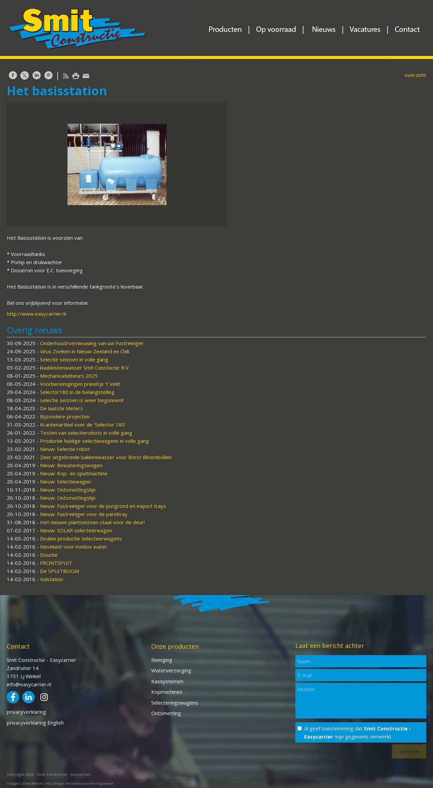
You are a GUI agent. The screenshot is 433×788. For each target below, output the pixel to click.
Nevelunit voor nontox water (73, 546)
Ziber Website (33, 783)
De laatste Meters (61, 408)
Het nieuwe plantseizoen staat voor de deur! (92, 522)
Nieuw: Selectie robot (65, 449)
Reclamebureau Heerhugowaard (89, 783)
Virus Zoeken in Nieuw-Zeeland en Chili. (85, 351)
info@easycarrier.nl (29, 684)
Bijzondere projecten (65, 416)
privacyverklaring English (35, 722)
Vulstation (51, 579)
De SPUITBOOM (59, 571)
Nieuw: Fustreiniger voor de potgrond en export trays (103, 506)
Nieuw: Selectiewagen (65, 481)
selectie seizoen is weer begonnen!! (81, 400)
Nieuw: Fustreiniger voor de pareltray (83, 514)
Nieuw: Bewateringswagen (71, 465)
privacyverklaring (26, 711)
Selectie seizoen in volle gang (74, 359)
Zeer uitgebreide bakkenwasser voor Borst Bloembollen (106, 457)
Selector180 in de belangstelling (77, 392)
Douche (49, 554)
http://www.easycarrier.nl (36, 313)
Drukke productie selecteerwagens (81, 538)
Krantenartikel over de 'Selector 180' (83, 424)
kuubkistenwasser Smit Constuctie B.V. (85, 367)
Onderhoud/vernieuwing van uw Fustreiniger (92, 343)
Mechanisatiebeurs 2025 (69, 375)
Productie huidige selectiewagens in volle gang (94, 440)
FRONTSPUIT (56, 562)
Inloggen (13, 783)
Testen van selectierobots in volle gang (86, 432)
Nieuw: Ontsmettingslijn (68, 489)
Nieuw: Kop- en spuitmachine (73, 473)
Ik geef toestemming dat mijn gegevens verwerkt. (357, 732)
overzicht (415, 75)
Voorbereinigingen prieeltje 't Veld (80, 383)
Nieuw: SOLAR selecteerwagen (76, 530)
